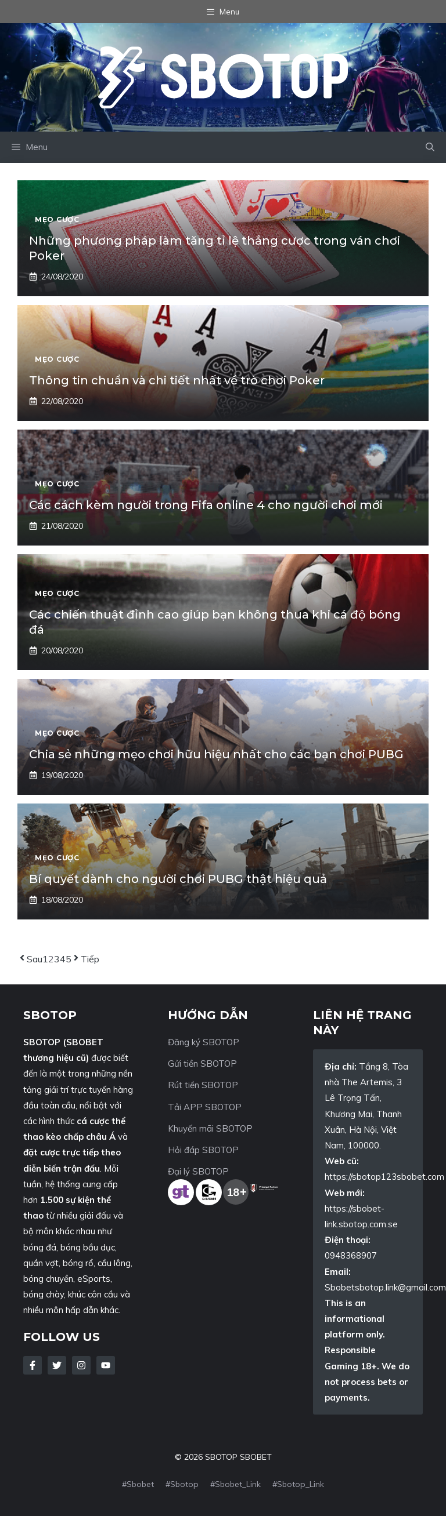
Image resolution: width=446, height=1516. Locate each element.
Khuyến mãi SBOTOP (210, 1128)
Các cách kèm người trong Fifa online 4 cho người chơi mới (206, 505)
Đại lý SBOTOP (198, 1171)
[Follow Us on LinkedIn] (105, 1365)
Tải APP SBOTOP (205, 1107)
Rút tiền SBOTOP (203, 1084)
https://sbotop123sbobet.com (384, 1176)
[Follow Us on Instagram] (81, 1365)
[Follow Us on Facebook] (32, 1365)
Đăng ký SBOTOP (203, 1042)
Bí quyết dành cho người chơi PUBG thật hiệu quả (178, 879)
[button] (430, 147)
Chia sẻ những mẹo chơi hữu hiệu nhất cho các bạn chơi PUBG (216, 754)
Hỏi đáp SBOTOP (203, 1149)
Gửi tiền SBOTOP (202, 1063)
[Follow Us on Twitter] (57, 1365)
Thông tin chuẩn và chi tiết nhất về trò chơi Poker (177, 380)
